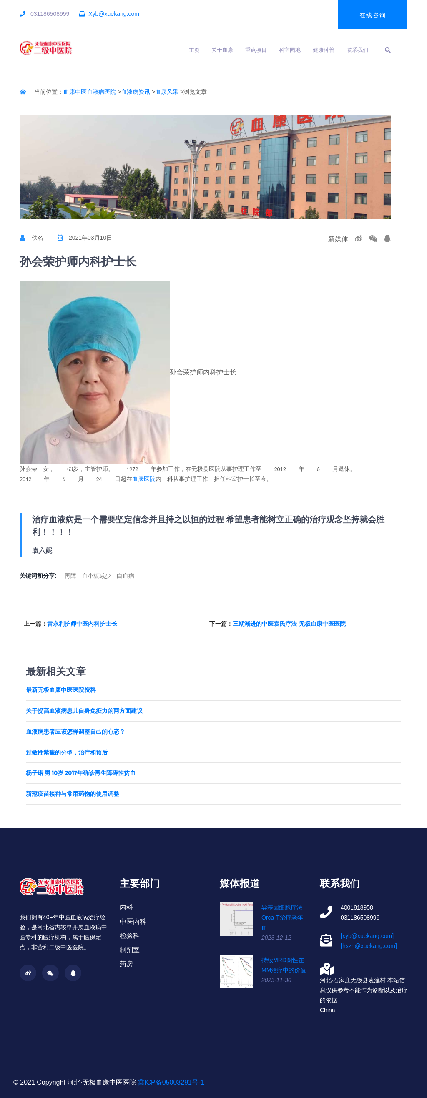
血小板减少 (96, 575)
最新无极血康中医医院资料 (61, 690)
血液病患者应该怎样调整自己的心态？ (75, 731)
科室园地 (290, 50)
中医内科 (133, 921)
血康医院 (144, 479)
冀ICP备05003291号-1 (171, 1082)
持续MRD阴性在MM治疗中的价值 (283, 965)
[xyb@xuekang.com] (367, 936)
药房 (126, 964)
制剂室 (130, 949)
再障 (70, 575)
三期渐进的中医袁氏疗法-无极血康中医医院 (289, 623)
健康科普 (323, 50)
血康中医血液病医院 (89, 91)
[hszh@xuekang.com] (369, 946)
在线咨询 (372, 15)
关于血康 (222, 50)
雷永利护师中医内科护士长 (82, 623)
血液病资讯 (135, 91)
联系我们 (357, 50)
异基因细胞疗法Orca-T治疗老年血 (282, 917)
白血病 (125, 575)
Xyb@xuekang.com (113, 13)
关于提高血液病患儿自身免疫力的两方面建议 (84, 710)
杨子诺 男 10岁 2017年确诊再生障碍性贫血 (81, 773)
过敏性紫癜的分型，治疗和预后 (67, 752)
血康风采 (166, 91)
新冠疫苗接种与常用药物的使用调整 (72, 793)
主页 (194, 50)
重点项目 (256, 50)
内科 (126, 907)
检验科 (130, 935)
